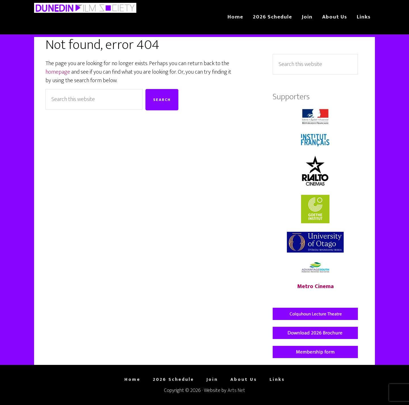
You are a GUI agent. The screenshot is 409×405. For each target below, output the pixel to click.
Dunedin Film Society (85, 13)
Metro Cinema (315, 286)
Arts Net (236, 390)
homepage (57, 72)
